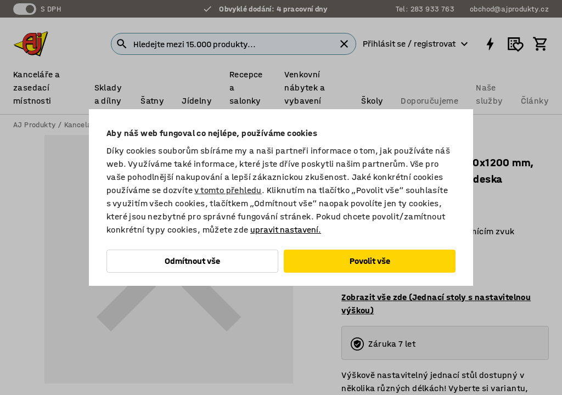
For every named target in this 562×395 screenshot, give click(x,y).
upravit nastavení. (285, 229)
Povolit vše (370, 261)
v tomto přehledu (227, 190)
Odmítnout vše (192, 261)
